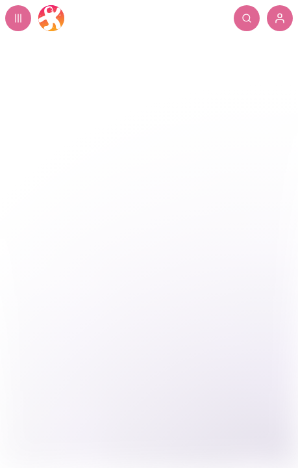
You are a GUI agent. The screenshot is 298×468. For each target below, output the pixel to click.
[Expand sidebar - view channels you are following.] (18, 18)
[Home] (51, 18)
